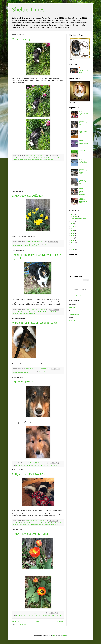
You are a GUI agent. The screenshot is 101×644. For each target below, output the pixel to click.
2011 (72, 249)
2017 (72, 235)
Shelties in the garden (39, 159)
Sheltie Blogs (34, 245)
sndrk (53, 635)
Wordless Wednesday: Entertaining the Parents (83, 200)
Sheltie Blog (20, 159)
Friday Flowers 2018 (55, 244)
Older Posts (60, 621)
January (75, 216)
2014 (72, 242)
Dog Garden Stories (48, 157)
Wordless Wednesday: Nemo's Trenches (83, 161)
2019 (72, 231)
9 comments (42, 309)
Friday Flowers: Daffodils (27, 195)
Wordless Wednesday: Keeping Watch (34, 322)
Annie (17, 371)
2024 (72, 214)
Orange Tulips (55, 615)
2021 (72, 226)
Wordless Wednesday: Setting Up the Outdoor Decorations (82, 191)
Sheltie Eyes (43, 465)
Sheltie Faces (50, 465)
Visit (75, 295)
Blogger (64, 635)
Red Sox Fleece (40, 522)
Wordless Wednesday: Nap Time (83, 113)
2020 (72, 228)
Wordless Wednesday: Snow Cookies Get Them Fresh (84, 171)
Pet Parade (72, 321)
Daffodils (23, 244)
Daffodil (18, 244)
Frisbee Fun (82, 150)
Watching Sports (43, 524)
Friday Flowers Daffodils (18, 245)
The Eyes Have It (22, 381)
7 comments (43, 368)
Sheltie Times (28, 9)
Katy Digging (58, 311)
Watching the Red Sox (52, 524)
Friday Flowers (46, 244)
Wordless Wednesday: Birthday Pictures (83, 142)
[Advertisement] (38, 175)
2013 (72, 244)
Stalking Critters (49, 159)
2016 (72, 238)
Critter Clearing (21, 39)
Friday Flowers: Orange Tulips (30, 533)
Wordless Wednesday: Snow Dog (84, 123)
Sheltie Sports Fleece (24, 524)
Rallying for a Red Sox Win (28, 474)
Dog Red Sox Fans (31, 522)
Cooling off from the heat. (22, 311)
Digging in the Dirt (33, 311)
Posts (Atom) (22, 624)
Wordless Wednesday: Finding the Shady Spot (84, 181)
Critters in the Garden (33, 157)
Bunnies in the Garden (21, 157)
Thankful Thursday (30, 313)
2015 (72, 240)
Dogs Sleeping (41, 371)
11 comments (41, 462)
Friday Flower (39, 244)
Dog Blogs (40, 157)
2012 (72, 247)
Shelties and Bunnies (29, 159)
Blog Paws (72, 307)
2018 (72, 233)
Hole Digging (52, 311)
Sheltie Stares (57, 465)
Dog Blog (27, 244)
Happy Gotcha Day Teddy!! (79, 218)
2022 (72, 224)
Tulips (23, 617)
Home (37, 621)
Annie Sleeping (23, 371)
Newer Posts (15, 621)
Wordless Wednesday (22, 372)
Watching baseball (34, 524)
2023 (72, 221)
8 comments (41, 155)
